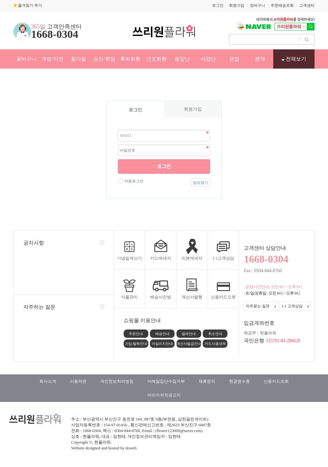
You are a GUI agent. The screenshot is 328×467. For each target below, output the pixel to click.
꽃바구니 (26, 59)
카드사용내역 (215, 344)
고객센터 (307, 5)
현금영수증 (239, 381)
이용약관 (78, 381)
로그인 (218, 5)
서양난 (208, 59)
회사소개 (47, 381)
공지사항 (33, 243)
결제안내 (189, 334)
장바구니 (257, 5)
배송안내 (162, 334)
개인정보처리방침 (117, 381)
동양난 (182, 59)
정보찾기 (200, 182)
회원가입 (236, 5)
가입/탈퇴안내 (136, 344)
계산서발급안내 (188, 344)
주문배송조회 (282, 5)
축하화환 (130, 59)
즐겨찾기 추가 (27, 5)
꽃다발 (78, 59)
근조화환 (156, 59)
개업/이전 (52, 59)
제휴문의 (207, 381)
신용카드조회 (276, 381)
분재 (260, 59)
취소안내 (215, 334)
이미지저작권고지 (164, 395)
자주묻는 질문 (261, 306)
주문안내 (136, 334)
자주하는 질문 (39, 307)
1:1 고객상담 (294, 306)
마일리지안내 (162, 344)
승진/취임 (104, 59)
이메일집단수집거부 (166, 381)
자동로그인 (133, 181)
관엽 (234, 59)
